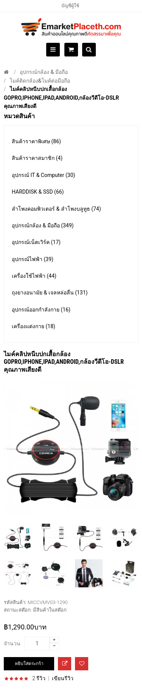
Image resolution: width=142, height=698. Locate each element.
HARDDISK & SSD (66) (38, 192)
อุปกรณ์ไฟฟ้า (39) (32, 259)
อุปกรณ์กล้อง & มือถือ (44, 72)
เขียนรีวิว (62, 678)
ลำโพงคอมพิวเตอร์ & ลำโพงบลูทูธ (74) (56, 209)
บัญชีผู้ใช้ (70, 5)
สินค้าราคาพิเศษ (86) (36, 141)
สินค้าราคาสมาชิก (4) (37, 158)
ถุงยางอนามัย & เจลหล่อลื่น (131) (49, 293)
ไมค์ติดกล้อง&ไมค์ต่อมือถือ (40, 81)
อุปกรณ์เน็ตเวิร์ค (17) (36, 242)
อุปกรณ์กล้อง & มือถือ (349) (42, 225)
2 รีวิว (38, 678)
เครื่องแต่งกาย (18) (33, 326)
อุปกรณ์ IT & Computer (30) (43, 175)
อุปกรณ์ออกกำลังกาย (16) (41, 310)
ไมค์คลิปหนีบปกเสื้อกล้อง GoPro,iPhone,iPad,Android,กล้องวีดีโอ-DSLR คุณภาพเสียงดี (61, 97)
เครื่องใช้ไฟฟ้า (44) (34, 276)
